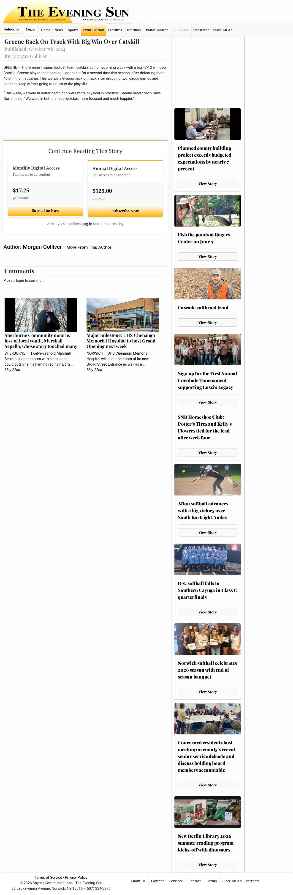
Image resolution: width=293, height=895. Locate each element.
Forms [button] (212, 881)
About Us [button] (138, 881)
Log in (87, 224)
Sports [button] (73, 30)
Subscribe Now (45, 210)
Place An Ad (223, 30)
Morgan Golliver (43, 247)
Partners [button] (253, 881)
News (58, 30)
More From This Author (88, 247)
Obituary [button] (134, 30)
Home (46, 30)
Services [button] (176, 881)
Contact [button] (195, 881)
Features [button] (115, 30)
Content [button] (158, 881)
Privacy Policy (76, 877)
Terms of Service (48, 877)
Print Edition (93, 30)
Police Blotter (157, 30)
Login (30, 29)
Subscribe (11, 29)
